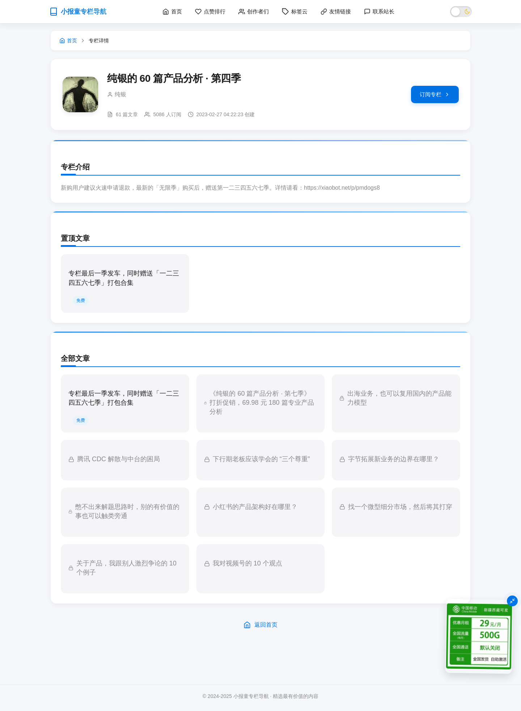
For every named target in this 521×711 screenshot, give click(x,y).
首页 (68, 40)
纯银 (120, 94)
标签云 (295, 11)
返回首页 (260, 624)
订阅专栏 (435, 94)
